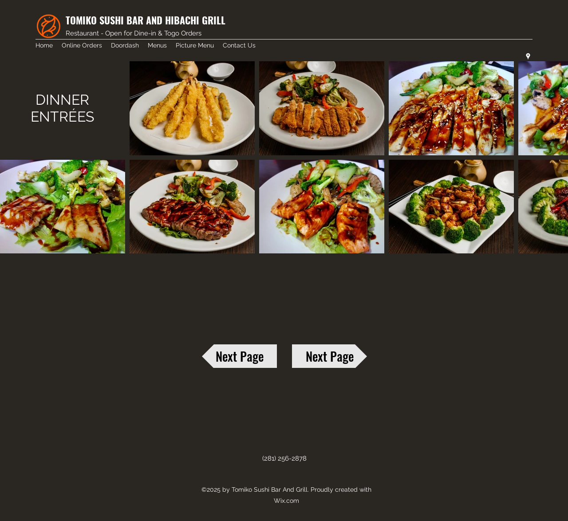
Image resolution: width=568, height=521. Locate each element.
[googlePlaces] (528, 56)
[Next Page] (239, 356)
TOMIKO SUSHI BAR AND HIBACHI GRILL (145, 20)
